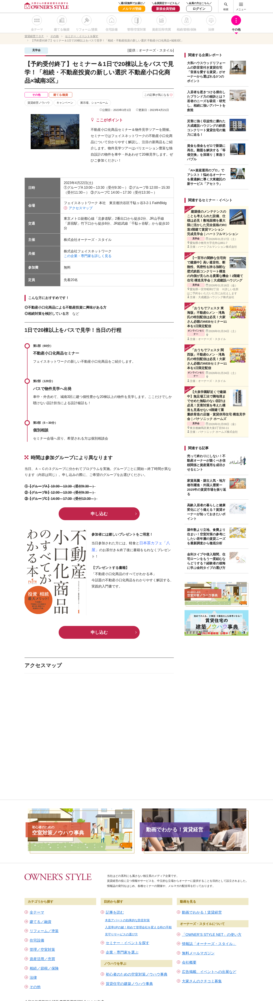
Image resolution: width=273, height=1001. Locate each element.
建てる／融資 (40, 922)
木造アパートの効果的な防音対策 (127, 920)
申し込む (99, 513)
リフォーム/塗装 (86, 29)
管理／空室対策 (42, 950)
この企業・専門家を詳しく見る (89, 256)
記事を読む (115, 912)
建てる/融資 (62, 29)
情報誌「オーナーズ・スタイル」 (209, 944)
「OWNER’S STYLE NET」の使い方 (212, 935)
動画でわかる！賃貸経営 (202, 912)
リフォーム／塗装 (44, 931)
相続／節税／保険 (44, 968)
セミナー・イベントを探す (127, 943)
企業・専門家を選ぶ (122, 952)
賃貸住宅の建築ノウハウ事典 (129, 984)
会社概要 (189, 962)
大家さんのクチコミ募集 (202, 981)
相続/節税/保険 (186, 29)
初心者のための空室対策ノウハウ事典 (136, 974)
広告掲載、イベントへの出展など (209, 972)
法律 (211, 29)
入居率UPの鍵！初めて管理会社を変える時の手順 (138, 927)
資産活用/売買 (161, 29)
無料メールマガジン (198, 953)
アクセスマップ (81, 208)
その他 (236, 29)
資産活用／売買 (42, 959)
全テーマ (37, 29)
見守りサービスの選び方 (121, 934)
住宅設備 (112, 29)
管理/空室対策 (136, 29)
